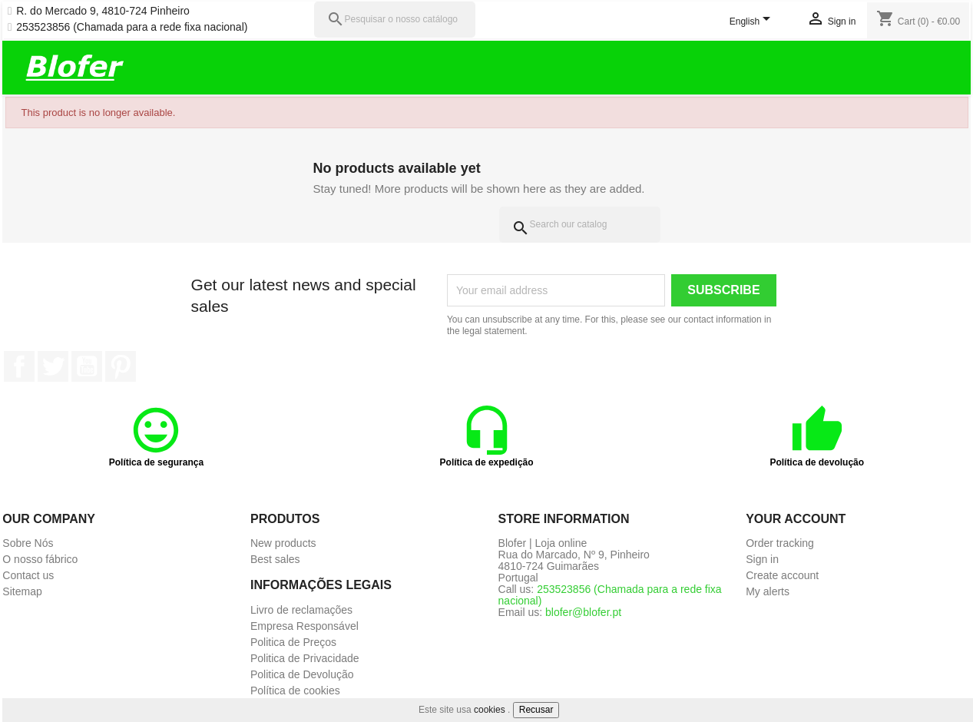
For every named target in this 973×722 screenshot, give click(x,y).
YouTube (86, 366)
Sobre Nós (27, 543)
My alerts (767, 591)
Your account (796, 518)
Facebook (19, 366)
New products (283, 543)
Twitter (53, 366)
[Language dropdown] (753, 22)
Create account (782, 575)
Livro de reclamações (301, 610)
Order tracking (780, 543)
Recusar (536, 709)
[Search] (579, 225)
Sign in (762, 559)
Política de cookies (295, 690)
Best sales (275, 559)
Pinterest (120, 366)
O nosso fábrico (40, 559)
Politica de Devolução (302, 674)
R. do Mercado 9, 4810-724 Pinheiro (103, 11)
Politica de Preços (293, 642)
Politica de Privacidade (304, 658)
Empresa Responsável (304, 626)
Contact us (28, 575)
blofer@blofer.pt (583, 612)
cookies (489, 709)
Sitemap (21, 591)
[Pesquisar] (394, 20)
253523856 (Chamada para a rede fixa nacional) (131, 27)
